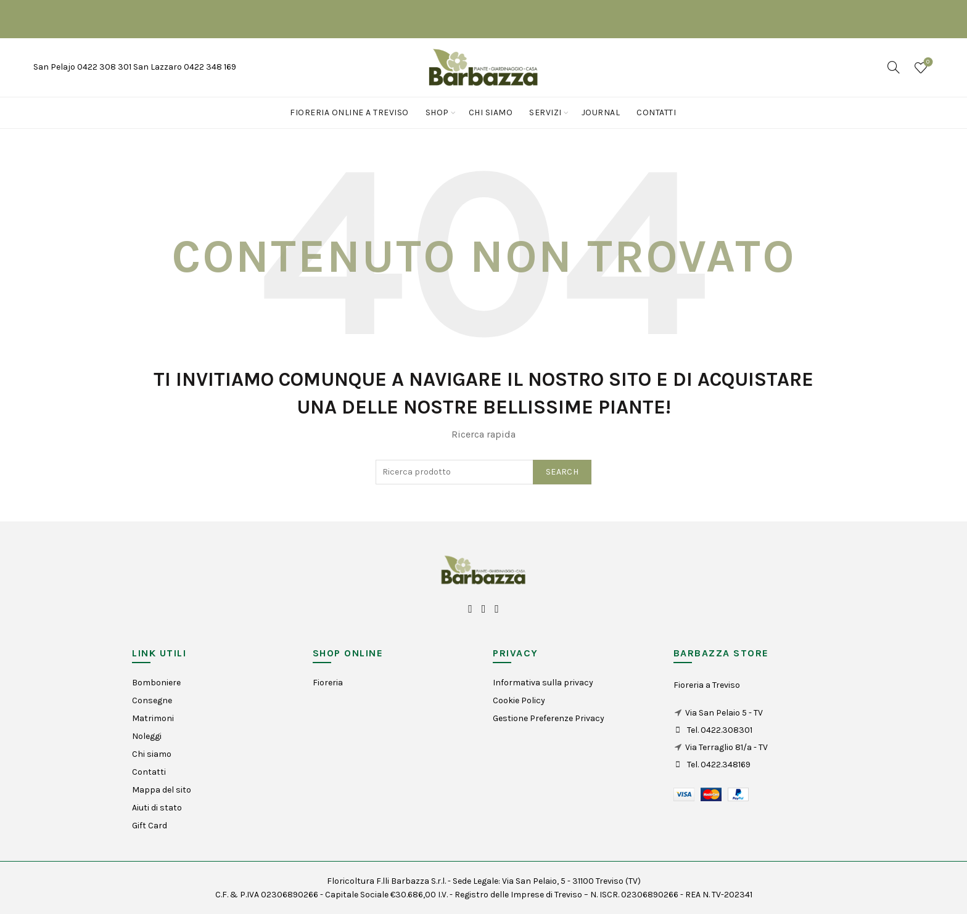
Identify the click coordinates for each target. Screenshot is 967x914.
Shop (437, 112)
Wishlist (926, 63)
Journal (601, 112)
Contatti (656, 112)
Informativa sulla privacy (543, 682)
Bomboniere (156, 682)
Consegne (152, 700)
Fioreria (328, 682)
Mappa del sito (161, 790)
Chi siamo (491, 112)
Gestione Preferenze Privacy (548, 718)
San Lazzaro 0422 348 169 (184, 67)
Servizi (545, 112)
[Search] (893, 67)
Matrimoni (153, 718)
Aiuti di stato (157, 807)
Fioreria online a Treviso (349, 112)
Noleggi (147, 736)
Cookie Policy (519, 700)
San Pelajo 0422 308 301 (83, 67)
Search (562, 472)
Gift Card (149, 825)
